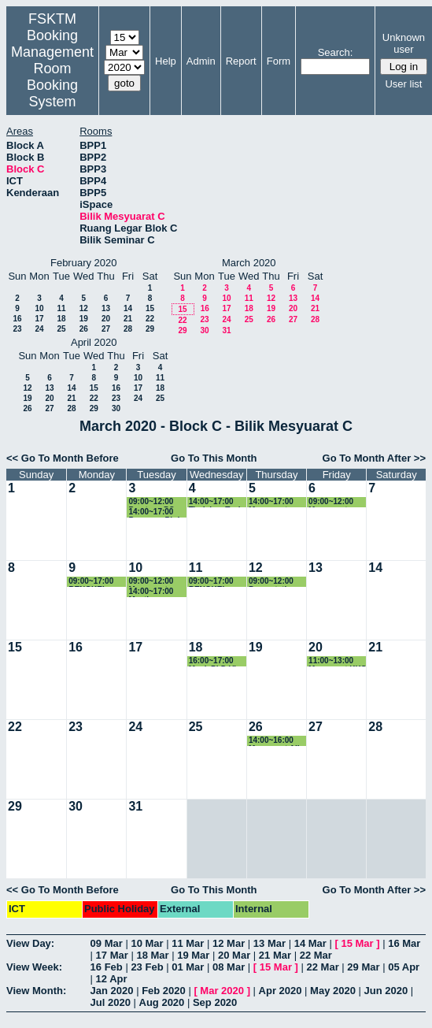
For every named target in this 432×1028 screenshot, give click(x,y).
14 (128, 308)
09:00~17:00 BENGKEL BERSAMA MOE (90, 582)
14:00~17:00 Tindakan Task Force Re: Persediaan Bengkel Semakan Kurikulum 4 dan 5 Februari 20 (216, 502)
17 (39, 318)
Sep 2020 (215, 1002)
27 (106, 329)
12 (83, 308)
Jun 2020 (386, 990)
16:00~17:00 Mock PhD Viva (217, 661)
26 (83, 329)
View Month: (36, 990)
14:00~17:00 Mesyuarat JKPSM (271, 502)
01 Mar (188, 967)
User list (403, 84)
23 (17, 329)
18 (61, 318)
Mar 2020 (222, 990)
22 (150, 318)
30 (204, 330)
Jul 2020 (110, 1002)
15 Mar (357, 943)
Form (278, 61)
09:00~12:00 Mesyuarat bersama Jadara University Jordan (150, 582)
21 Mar (275, 955)
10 (39, 308)
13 (106, 308)
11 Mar (188, 943)
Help (165, 61)
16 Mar (404, 943)
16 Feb (106, 967)
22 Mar (316, 955)
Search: (335, 52)
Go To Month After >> (374, 458)
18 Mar (152, 955)
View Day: (30, 943)
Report (241, 61)
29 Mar (363, 967)
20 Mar (234, 955)
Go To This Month (214, 458)
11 (61, 308)
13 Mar (269, 943)
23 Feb (147, 967)
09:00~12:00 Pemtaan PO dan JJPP (151, 502)
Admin (201, 61)
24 (39, 329)
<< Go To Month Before (62, 458)
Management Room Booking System (52, 76)
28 (128, 329)
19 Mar (193, 955)
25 (61, 329)
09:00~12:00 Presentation (273, 582)
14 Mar (310, 943)
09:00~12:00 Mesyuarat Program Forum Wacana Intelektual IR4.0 (337, 502)
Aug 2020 (162, 1002)
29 (150, 329)
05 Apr (403, 967)
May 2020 (333, 990)
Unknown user (403, 43)
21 (128, 318)
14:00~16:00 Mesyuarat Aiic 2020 (276, 741)
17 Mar (112, 955)
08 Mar (228, 967)
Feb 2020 (164, 990)
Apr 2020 (280, 990)
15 (150, 308)
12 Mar (228, 943)
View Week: (34, 967)
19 (83, 318)
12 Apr (111, 979)
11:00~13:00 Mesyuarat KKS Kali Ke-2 (337, 661)
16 (17, 318)
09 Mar (106, 943)
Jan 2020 (112, 990)
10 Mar (147, 943)
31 (226, 330)
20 (106, 318)
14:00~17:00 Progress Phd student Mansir (156, 512)
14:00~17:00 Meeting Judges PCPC (154, 592)
